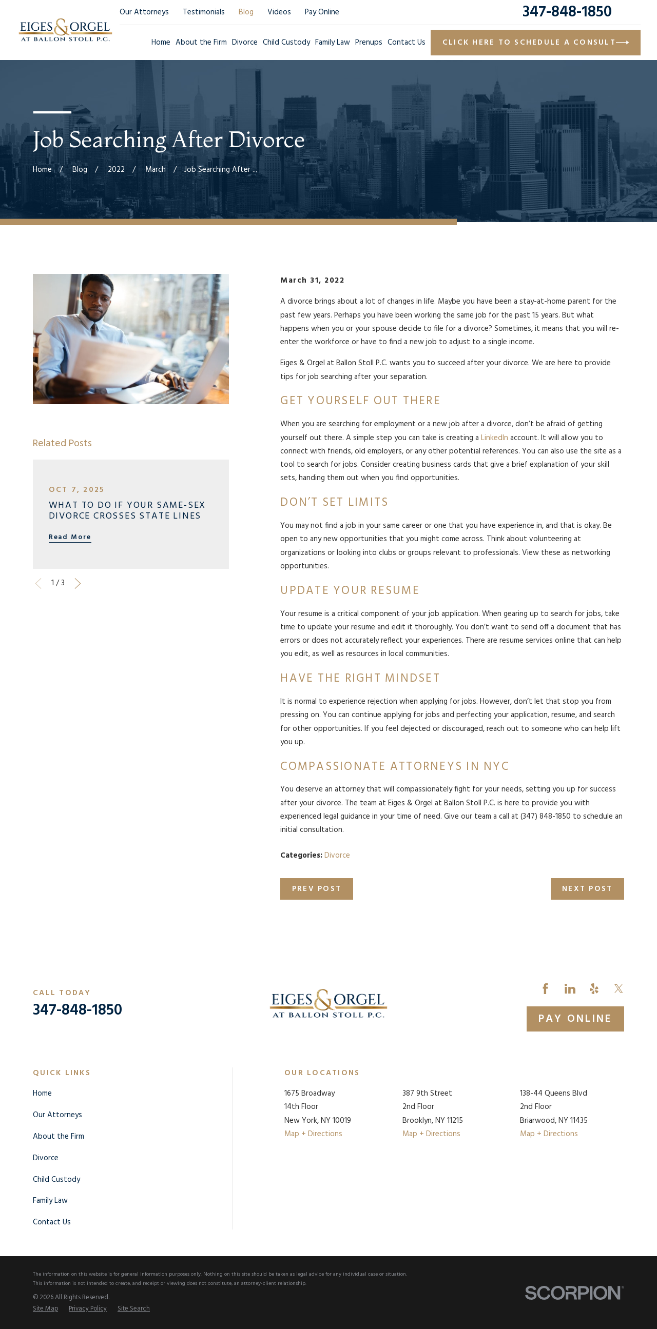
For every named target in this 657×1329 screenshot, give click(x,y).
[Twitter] (618, 988)
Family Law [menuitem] (332, 42)
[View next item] (77, 583)
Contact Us (52, 1222)
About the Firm (58, 1136)
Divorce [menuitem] (245, 42)
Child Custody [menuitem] (286, 42)
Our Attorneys (144, 12)
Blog (246, 12)
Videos (279, 12)
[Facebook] (545, 988)
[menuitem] (45, 1309)
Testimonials (204, 12)
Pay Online (322, 12)
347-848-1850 (567, 12)
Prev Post (316, 889)
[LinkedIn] (570, 988)
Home (42, 1093)
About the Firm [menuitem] (201, 42)
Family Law (50, 1201)
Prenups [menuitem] (368, 42)
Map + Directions (313, 1134)
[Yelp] (594, 988)
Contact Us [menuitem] (407, 42)
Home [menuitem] (160, 42)
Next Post (587, 889)
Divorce (337, 855)
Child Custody (56, 1180)
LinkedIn (494, 438)
